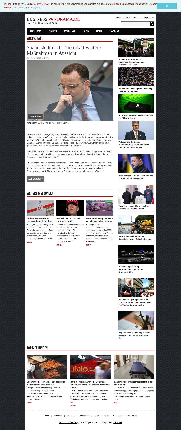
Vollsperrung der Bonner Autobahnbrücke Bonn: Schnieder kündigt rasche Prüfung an (133, 144)
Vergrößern (35, 116)
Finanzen (53, 32)
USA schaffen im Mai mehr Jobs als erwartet (68, 219)
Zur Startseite (35, 179)
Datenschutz (136, 17)
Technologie (69, 32)
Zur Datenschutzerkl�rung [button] (27, 7)
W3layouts (117, 422)
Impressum (149, 17)
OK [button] (167, 6)
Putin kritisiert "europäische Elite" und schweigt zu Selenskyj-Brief (135, 177)
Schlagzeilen (132, 416)
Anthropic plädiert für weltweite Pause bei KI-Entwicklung (135, 116)
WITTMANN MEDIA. (68, 422)
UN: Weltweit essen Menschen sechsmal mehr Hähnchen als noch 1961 (46, 383)
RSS (126, 17)
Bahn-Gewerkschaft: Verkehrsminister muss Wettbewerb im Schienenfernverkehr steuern (90, 385)
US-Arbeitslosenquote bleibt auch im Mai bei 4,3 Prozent (99, 219)
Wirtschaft (35, 32)
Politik (86, 32)
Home (119, 17)
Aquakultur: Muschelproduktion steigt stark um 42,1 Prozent (135, 90)
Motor (99, 32)
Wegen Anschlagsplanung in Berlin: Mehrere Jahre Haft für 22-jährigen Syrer (134, 335)
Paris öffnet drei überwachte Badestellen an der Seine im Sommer (135, 237)
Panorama (114, 32)
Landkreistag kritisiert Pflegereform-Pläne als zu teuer (134, 383)
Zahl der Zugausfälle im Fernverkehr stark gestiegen (40, 219)
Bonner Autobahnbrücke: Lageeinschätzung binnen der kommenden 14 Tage (131, 62)
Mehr (29, 242)
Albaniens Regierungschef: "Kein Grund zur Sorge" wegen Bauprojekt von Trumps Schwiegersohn (134, 302)
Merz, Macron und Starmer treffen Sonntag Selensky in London (133, 207)
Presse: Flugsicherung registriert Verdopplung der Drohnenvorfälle (130, 269)
